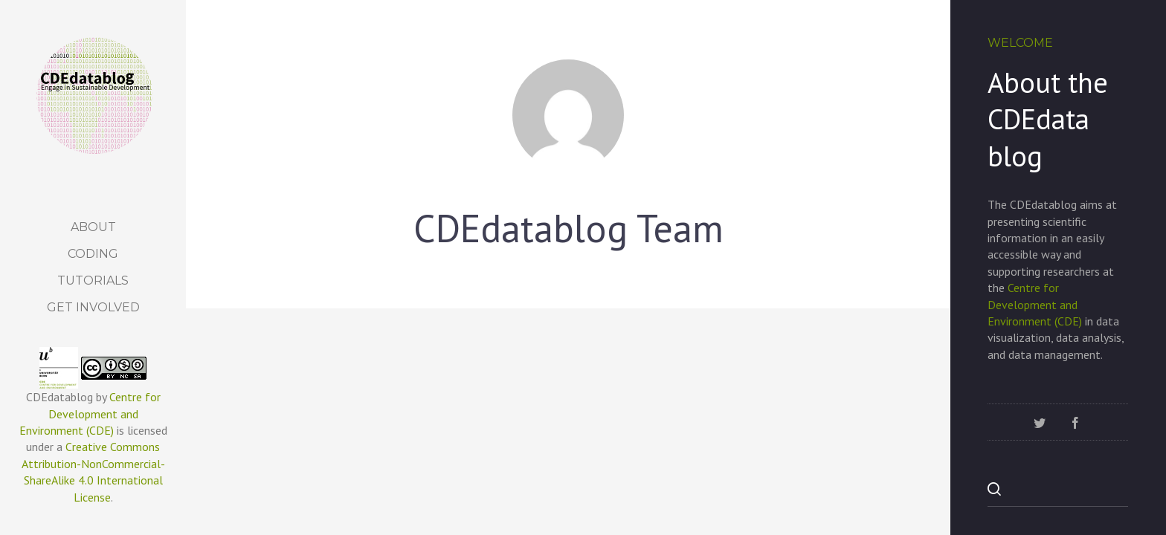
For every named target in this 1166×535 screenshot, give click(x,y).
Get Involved (93, 307)
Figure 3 (505, 373)
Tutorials (93, 280)
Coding (93, 254)
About (93, 227)
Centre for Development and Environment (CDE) (90, 413)
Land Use (255, 373)
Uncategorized (267, 347)
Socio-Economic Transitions (810, 481)
